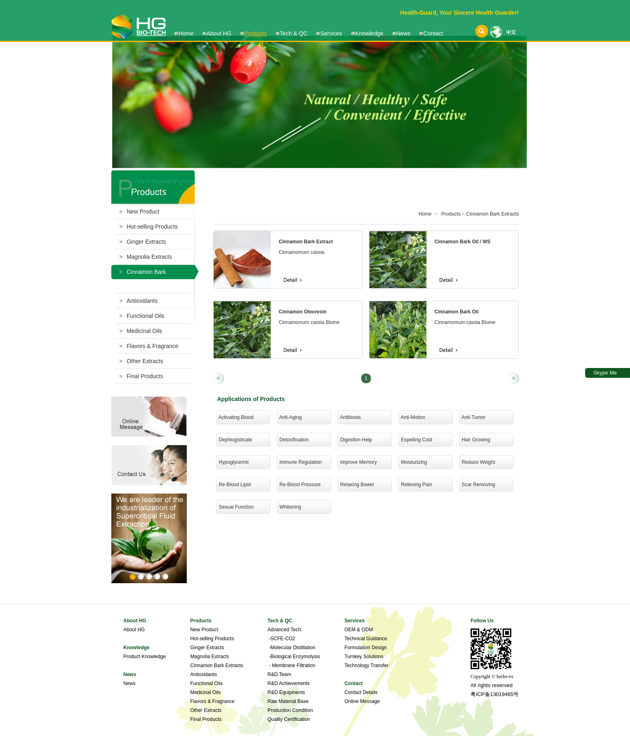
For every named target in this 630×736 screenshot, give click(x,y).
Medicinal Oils (140, 331)
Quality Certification (288, 719)
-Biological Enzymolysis (293, 656)
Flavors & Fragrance (149, 346)
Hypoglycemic (232, 462)
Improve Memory (357, 462)
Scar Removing (477, 484)
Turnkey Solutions (364, 656)
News (403, 33)
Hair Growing (475, 440)
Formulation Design (366, 647)
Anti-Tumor (472, 417)
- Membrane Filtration (291, 665)
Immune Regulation (299, 462)
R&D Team (279, 674)
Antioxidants (138, 300)
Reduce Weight (477, 462)
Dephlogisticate (234, 440)
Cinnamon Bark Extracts (492, 214)
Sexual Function (235, 507)
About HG (218, 33)
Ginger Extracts (142, 241)
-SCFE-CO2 (281, 638)
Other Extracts (141, 361)
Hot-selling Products (148, 226)
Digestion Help (355, 440)
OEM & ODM (359, 629)
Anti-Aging (289, 417)
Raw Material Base (288, 701)
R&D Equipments (286, 692)
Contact (433, 33)
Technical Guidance (366, 638)
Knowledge (369, 33)
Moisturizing (412, 462)
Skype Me (605, 373)
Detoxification (293, 440)
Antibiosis (349, 417)
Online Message (362, 701)
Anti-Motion (412, 417)
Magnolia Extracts (145, 256)
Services (331, 33)
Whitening (289, 507)
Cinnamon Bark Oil (457, 312)
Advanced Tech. (284, 629)
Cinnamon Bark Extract (306, 242)
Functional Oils (142, 316)
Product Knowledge (145, 656)
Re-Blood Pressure (299, 484)
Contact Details (361, 692)
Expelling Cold (415, 440)
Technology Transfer (367, 665)
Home (185, 33)
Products (255, 33)
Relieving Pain (415, 484)
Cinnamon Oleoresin (303, 312)
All (473, 685)
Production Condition (290, 710)
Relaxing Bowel (356, 484)
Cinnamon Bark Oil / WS (463, 242)
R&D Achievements (288, 683)
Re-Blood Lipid (233, 484)
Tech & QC (293, 33)
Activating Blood (235, 417)
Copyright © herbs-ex (492, 676)
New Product (139, 211)
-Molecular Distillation (291, 647)
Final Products (141, 376)
